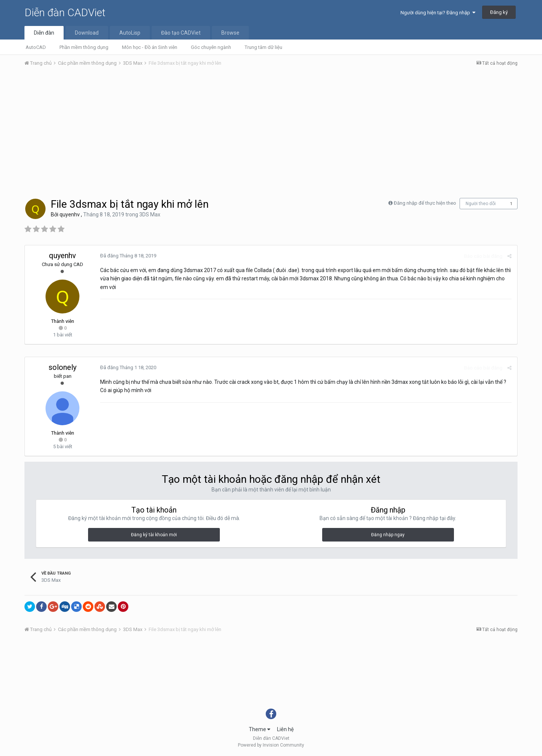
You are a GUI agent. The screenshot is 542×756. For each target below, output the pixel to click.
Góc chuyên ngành (211, 47)
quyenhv (69, 214)
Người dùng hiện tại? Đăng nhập (437, 12)
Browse (230, 33)
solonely (62, 367)
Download (87, 33)
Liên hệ (285, 729)
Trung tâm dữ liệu (263, 47)
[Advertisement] (271, 129)
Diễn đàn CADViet (64, 12)
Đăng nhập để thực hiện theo (425, 203)
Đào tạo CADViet (181, 33)
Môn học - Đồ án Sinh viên (149, 47)
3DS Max (149, 214)
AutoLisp (129, 33)
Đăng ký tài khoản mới (154, 534)
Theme (259, 729)
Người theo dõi (481, 203)
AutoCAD (36, 47)
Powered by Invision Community (271, 745)
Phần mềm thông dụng (83, 47)
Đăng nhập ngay (388, 534)
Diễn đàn (44, 33)
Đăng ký (499, 12)
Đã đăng (128, 256)
